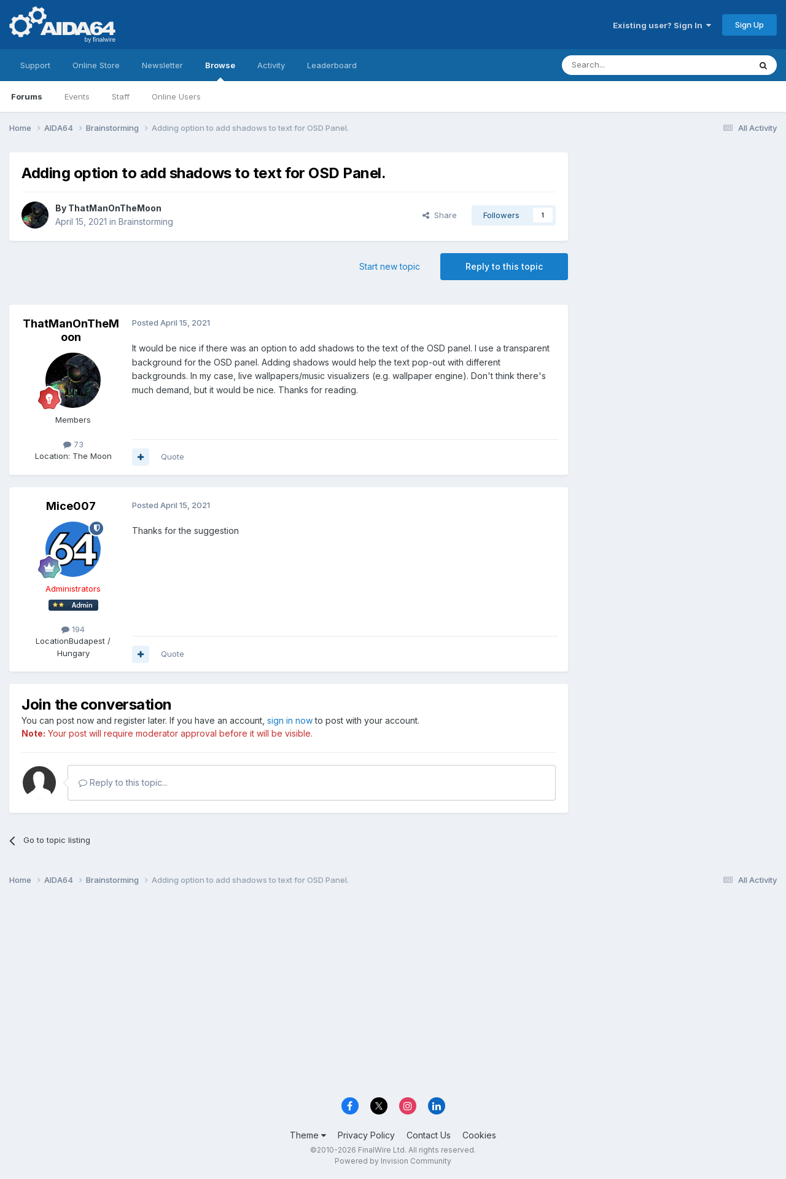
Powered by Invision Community (393, 1160)
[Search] (624, 65)
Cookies (479, 1135)
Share (439, 215)
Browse (220, 70)
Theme (308, 1135)
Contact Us (429, 1135)
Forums (26, 96)
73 (73, 444)
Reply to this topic (504, 266)
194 (73, 629)
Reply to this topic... (123, 782)
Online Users (176, 96)
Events (77, 96)
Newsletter (162, 65)
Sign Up (749, 24)
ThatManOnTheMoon (114, 208)
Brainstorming (146, 221)
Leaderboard (332, 65)
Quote (172, 456)
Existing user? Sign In (662, 25)
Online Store (96, 65)
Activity (271, 65)
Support (35, 65)
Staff (121, 96)
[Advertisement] (678, 234)
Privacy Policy (366, 1135)
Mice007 (71, 505)
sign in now (290, 720)
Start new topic (389, 266)
